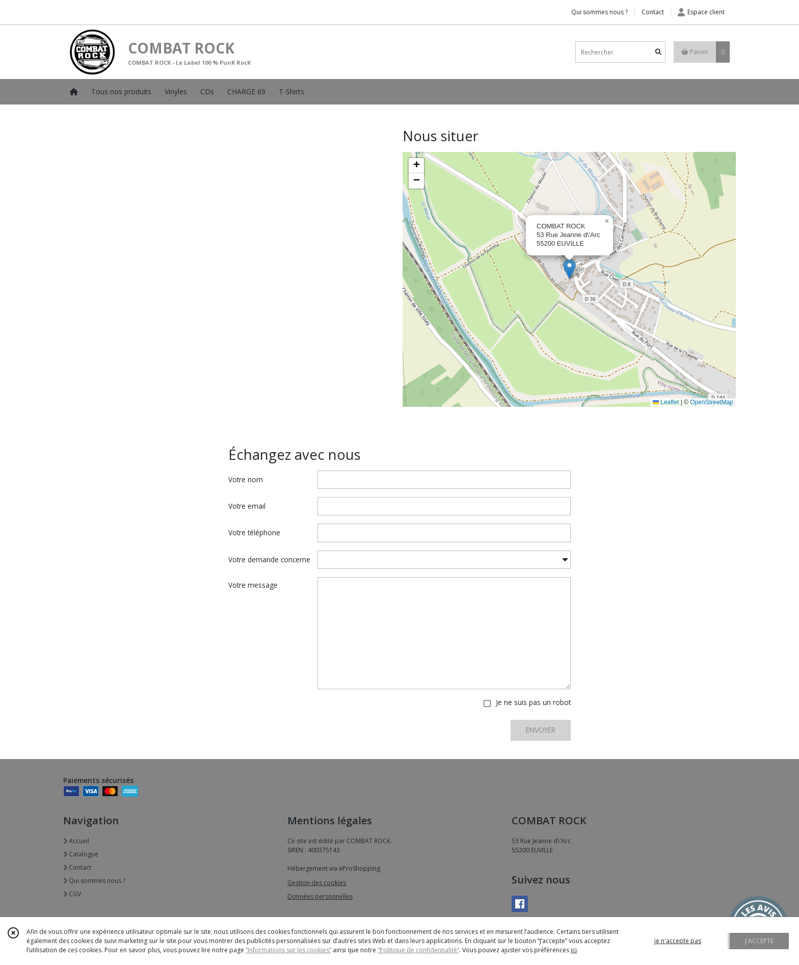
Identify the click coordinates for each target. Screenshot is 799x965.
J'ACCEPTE (759, 940)
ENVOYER (540, 730)
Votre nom (245, 479)
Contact (653, 12)
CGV (72, 894)
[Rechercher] (658, 52)
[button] (569, 268)
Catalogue (80, 854)
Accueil (76, 841)
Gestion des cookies (316, 882)
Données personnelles (320, 896)
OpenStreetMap (711, 402)
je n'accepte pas (677, 940)
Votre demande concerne (269, 559)
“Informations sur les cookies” (288, 950)
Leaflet (666, 402)
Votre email (246, 506)
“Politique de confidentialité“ (418, 950)
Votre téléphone (254, 532)
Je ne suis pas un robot (533, 702)
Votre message (253, 585)
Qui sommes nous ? (94, 880)
